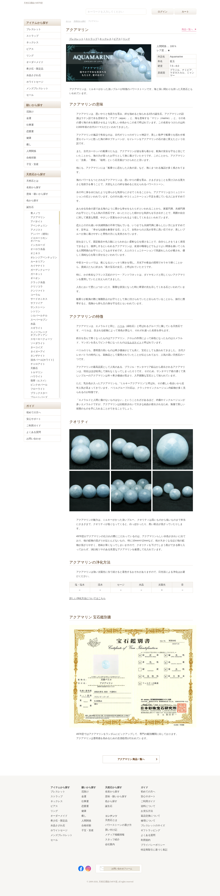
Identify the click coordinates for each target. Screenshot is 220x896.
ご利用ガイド (33, 425)
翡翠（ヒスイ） (39, 380)
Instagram (86, 868)
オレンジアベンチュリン (44, 257)
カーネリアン (38, 261)
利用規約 (145, 839)
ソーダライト (38, 343)
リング (126, 39)
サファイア (37, 303)
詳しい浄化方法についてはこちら (87, 598)
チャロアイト (38, 364)
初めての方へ (33, 412)
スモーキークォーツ (41, 339)
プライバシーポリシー (153, 844)
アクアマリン (38, 217)
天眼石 (34, 368)
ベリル (121, 326)
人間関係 (31, 151)
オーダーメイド (34, 62)
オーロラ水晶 (38, 249)
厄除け (30, 111)
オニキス (35, 253)
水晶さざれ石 (33, 75)
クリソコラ (37, 286)
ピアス (117, 39)
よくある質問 (33, 432)
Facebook (79, 868)
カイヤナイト (38, 265)
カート (185, 11)
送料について (148, 805)
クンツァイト (38, 290)
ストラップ (91, 39)
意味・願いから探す (37, 194)
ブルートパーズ (39, 397)
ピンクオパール (39, 384)
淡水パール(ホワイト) (42, 359)
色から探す (32, 200)
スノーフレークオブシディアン (39, 333)
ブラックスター (39, 393)
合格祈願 (31, 157)
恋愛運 (30, 131)
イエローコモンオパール (39, 239)
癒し (28, 144)
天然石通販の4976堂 (41, 10)
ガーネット (37, 274)
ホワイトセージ (34, 81)
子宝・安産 (32, 164)
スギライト (37, 328)
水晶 (33, 323)
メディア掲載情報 (114, 833)
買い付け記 (111, 829)
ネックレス (105, 39)
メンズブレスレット (37, 88)
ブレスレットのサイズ (153, 824)
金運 (28, 118)
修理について (148, 819)
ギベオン (35, 278)
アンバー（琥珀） (40, 233)
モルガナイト (134, 342)
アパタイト (37, 221)
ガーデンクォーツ (40, 269)
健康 (28, 137)
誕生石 (30, 207)
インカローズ (38, 245)
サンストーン (38, 307)
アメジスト (37, 229)
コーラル (35, 294)
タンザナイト (38, 355)
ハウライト (37, 376)
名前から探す (33, 187)
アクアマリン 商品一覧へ (131, 758)
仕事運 (30, 124)
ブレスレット (76, 39)
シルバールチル (39, 315)
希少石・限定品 (34, 68)
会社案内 (110, 843)
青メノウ (35, 213)
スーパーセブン (39, 319)
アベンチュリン (39, 225)
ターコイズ (37, 347)
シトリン (35, 311)
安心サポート (33, 419)
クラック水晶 (38, 282)
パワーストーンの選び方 (118, 824)
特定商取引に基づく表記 (154, 848)
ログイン (162, 11)
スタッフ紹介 (112, 838)
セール (30, 95)
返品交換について (150, 814)
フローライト (38, 388)
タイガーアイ (38, 351)
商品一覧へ (187, 29)
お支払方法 (147, 810)
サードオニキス (39, 299)
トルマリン (37, 372)
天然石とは (32, 180)
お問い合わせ (33, 438)
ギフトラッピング (150, 829)
